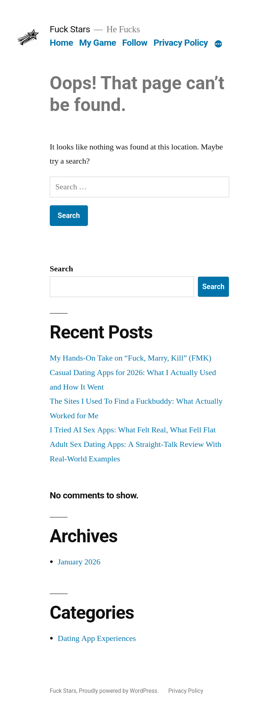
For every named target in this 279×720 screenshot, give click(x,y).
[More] (218, 44)
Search (61, 269)
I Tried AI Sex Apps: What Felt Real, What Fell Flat (133, 430)
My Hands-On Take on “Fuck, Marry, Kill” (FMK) (130, 358)
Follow (134, 42)
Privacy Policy (180, 42)
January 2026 (79, 562)
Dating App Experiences (97, 638)
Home (61, 42)
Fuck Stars (70, 29)
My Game (97, 42)
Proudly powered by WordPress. (119, 690)
